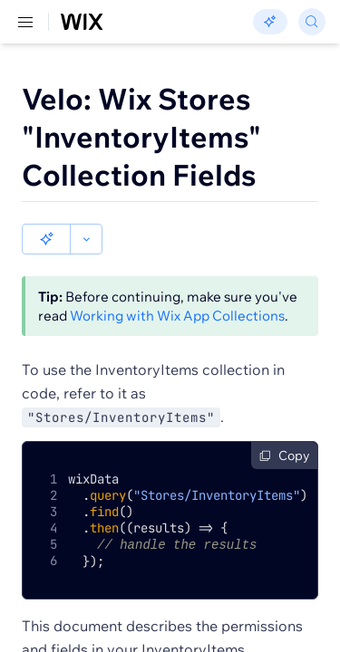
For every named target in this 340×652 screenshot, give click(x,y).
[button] (46, 239)
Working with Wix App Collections (177, 315)
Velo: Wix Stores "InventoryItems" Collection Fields (141, 137)
